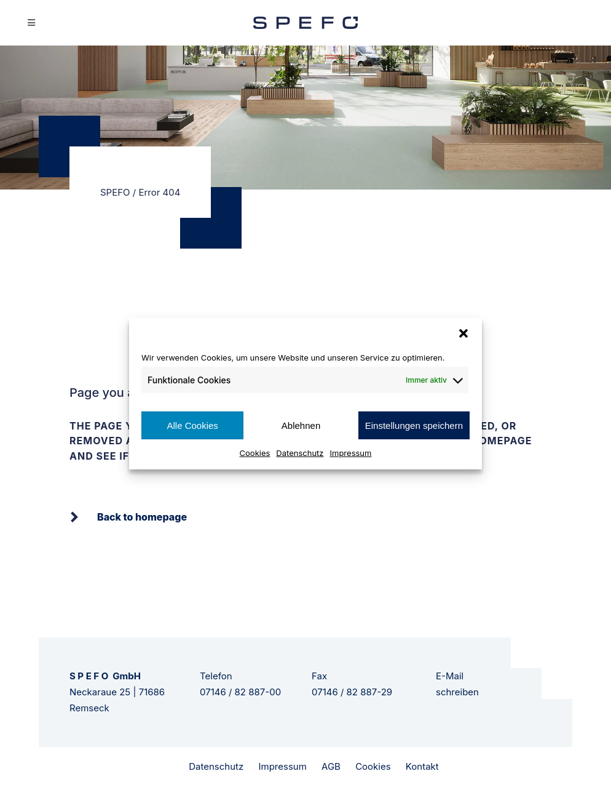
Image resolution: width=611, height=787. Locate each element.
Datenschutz (299, 453)
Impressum (351, 453)
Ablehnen (301, 425)
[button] (463, 333)
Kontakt (422, 766)
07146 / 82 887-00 (240, 692)
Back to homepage (142, 517)
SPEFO (115, 192)
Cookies (255, 453)
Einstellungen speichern (414, 425)
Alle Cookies (192, 425)
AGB (331, 766)
